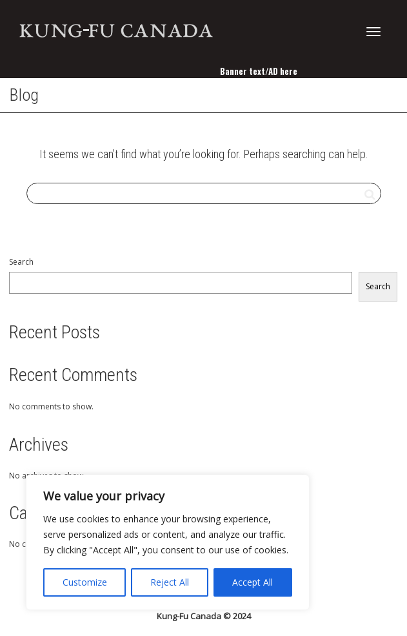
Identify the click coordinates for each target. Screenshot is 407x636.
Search (21, 261)
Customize (85, 582)
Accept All (252, 582)
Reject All (169, 582)
